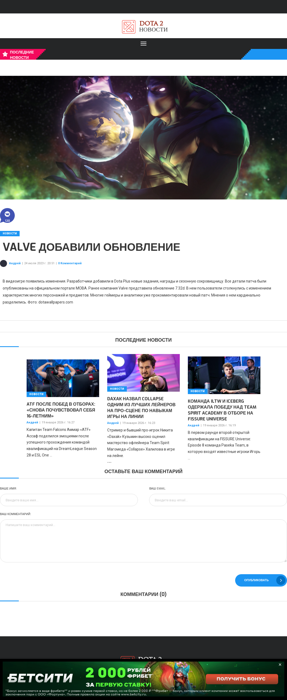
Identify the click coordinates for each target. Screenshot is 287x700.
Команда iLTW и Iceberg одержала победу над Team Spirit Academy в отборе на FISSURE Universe (222, 410)
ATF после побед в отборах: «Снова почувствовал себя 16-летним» (61, 410)
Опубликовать (264, 580)
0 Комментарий (70, 263)
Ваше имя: (8, 489)
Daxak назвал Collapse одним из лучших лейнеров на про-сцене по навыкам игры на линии (141, 407)
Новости (10, 233)
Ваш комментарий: (15, 514)
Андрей (15, 263)
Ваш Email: (157, 489)
